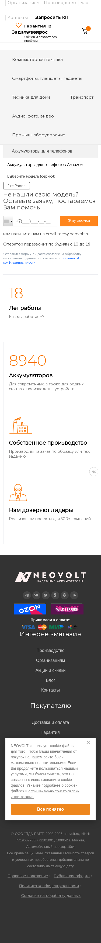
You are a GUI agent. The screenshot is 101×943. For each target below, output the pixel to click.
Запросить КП (51, 17)
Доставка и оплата (50, 722)
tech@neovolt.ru (73, 233)
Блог (50, 680)
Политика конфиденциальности (49, 885)
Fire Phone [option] (17, 186)
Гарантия (50, 732)
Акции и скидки (51, 670)
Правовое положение (28, 875)
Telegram (26, 591)
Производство (50, 650)
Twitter (45, 591)
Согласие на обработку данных (51, 895)
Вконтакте (36, 591)
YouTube (74, 591)
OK (64, 591)
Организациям (50, 660)
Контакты (18, 17)
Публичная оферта (72, 875)
